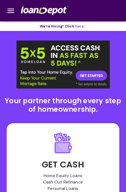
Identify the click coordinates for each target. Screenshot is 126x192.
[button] (63, 65)
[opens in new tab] (79, 26)
